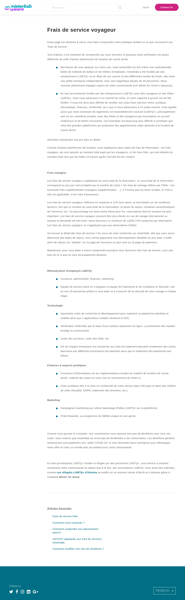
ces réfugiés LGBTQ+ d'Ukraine (77, 472)
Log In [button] (146, 7)
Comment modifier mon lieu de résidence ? (78, 548)
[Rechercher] (86, 7)
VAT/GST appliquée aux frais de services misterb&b (77, 540)
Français (163, 590)
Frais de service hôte (65, 516)
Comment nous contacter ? (68, 522)
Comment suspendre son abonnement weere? (75, 530)
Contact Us (166, 7)
